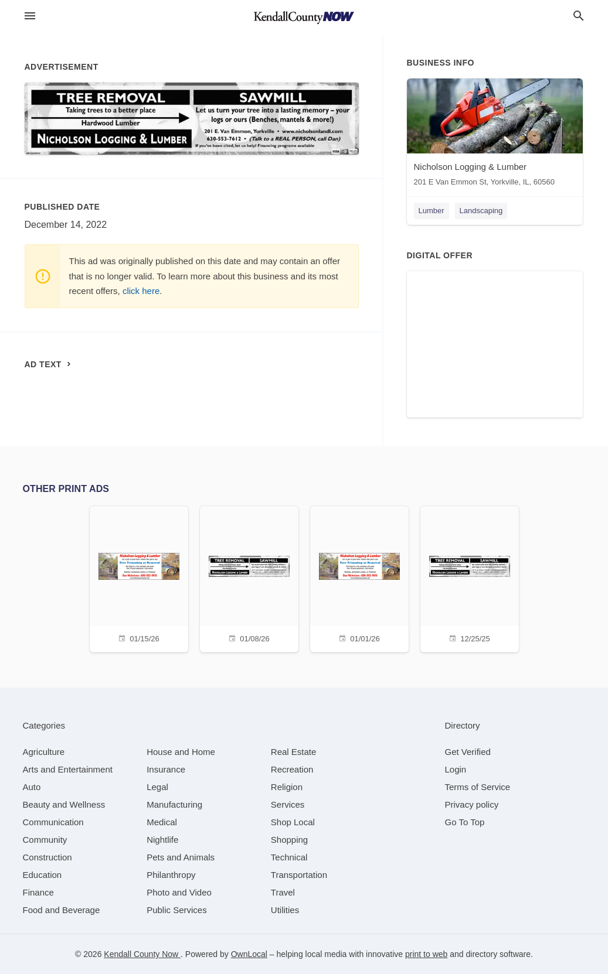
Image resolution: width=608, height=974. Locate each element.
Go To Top (465, 822)
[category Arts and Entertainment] (68, 769)
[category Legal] (157, 787)
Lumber (431, 210)
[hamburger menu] (30, 16)
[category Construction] (47, 857)
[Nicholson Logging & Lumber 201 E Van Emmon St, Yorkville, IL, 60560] (495, 135)
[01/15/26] (139, 578)
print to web (426, 954)
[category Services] (288, 804)
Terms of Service (478, 787)
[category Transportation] (299, 875)
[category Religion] (287, 787)
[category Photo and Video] (179, 892)
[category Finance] (38, 892)
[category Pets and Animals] (181, 857)
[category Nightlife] (162, 840)
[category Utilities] (285, 910)
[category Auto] (32, 787)
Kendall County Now (142, 954)
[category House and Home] (181, 752)
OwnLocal (249, 954)
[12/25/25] (469, 578)
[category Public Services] (177, 910)
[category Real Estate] (294, 752)
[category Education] (42, 875)
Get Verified (468, 752)
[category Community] (45, 840)
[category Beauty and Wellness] (64, 804)
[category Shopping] (289, 840)
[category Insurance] (166, 769)
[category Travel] (283, 892)
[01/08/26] (249, 578)
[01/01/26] (359, 578)
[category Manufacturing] (174, 804)
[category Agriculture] (44, 752)
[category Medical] (162, 822)
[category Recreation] (292, 769)
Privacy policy (472, 804)
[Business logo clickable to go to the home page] (304, 17)
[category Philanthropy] (171, 875)
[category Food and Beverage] (61, 910)
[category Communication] (53, 822)
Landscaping (481, 210)
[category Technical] (289, 857)
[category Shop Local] (293, 822)
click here (141, 291)
